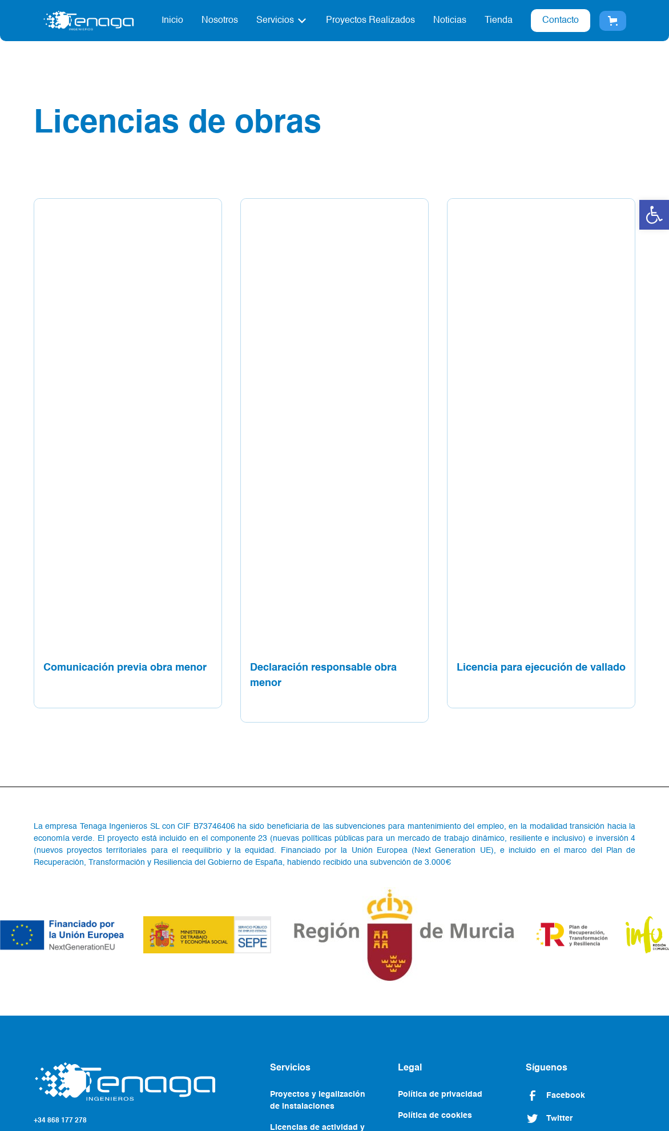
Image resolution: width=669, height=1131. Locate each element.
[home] (88, 20)
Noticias (449, 20)
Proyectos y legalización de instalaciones (317, 1100)
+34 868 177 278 (60, 1120)
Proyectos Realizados (370, 20)
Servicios (275, 20)
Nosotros (219, 20)
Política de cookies (435, 1116)
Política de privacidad (440, 1094)
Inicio (172, 20)
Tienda (499, 20)
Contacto (560, 20)
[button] (654, 215)
